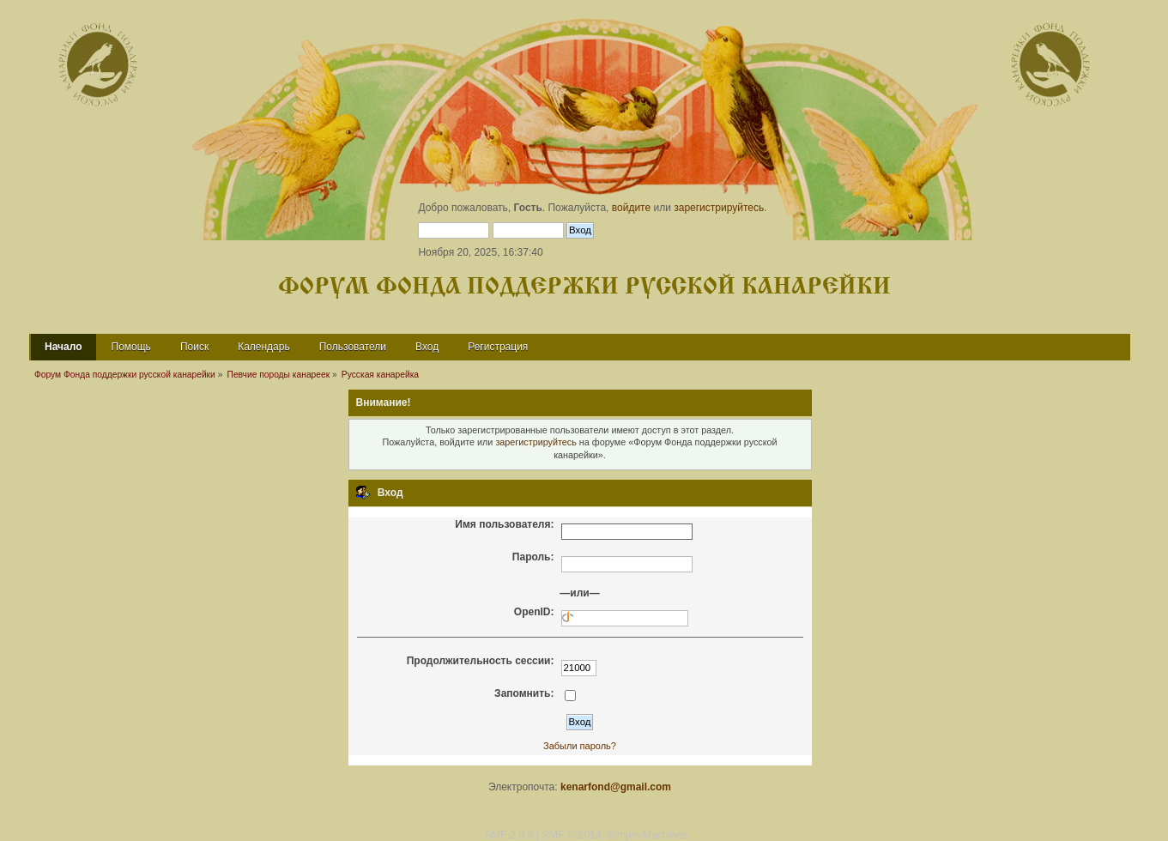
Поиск (194, 347)
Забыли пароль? (579, 746)
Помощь (131, 347)
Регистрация (498, 347)
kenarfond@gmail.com (615, 787)
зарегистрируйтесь (719, 208)
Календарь (264, 347)
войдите (631, 208)
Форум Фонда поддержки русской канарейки (584, 287)
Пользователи (352, 347)
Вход (427, 347)
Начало (63, 347)
